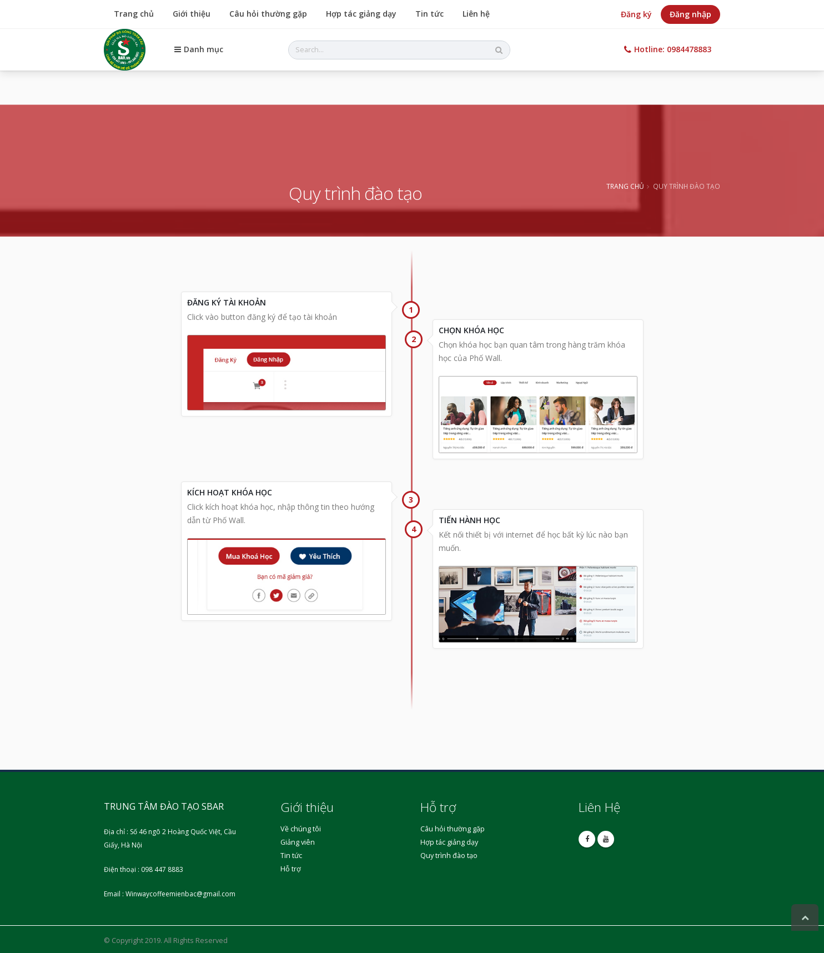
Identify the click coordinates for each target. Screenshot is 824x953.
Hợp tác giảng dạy (361, 13)
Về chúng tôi (300, 829)
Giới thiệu (191, 13)
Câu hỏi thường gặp (268, 13)
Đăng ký (636, 14)
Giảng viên (297, 842)
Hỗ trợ (290, 869)
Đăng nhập (690, 14)
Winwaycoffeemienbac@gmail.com (180, 894)
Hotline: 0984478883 (667, 49)
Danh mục (198, 49)
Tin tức (429, 13)
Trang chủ (134, 13)
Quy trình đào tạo (449, 855)
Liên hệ (476, 13)
